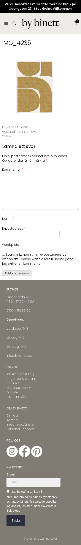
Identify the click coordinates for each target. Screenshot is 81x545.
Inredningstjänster (20, 424)
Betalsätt (13, 383)
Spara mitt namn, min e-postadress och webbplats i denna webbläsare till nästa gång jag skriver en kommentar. (37, 259)
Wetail (53, 538)
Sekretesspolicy (18, 388)
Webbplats (10, 244)
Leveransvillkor (17, 397)
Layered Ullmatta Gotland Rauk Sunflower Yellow (20, 131)
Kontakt (12, 420)
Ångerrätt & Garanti (21, 379)
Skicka (15, 520)
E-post (10, 474)
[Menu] (6, 23)
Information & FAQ (20, 374)
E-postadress (13, 228)
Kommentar (12, 169)
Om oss (12, 415)
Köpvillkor (13, 392)
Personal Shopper (20, 429)
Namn (8, 218)
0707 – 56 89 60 (18, 310)
